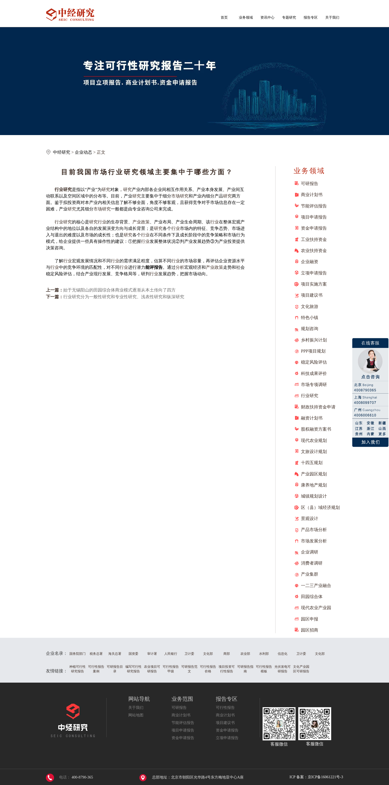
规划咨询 (309, 328)
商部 (226, 654)
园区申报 (309, 619)
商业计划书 (312, 194)
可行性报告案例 (96, 669)
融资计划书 (312, 418)
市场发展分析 (314, 541)
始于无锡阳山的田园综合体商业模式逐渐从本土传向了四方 (119, 290)
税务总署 (96, 654)
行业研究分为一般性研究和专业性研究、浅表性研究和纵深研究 (123, 296)
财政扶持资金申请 (318, 407)
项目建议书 (312, 295)
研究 (67, 189)
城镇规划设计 (314, 496)
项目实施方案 (314, 284)
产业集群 (309, 574)
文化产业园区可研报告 (301, 669)
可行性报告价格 (208, 669)
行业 (59, 189)
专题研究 (289, 17)
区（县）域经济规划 (320, 507)
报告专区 (311, 17)
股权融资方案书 (316, 429)
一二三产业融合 (316, 585)
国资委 (133, 654)
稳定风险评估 (314, 362)
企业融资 (309, 261)
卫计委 (189, 654)
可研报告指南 (245, 669)
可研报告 (309, 183)
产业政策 (141, 222)
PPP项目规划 (313, 351)
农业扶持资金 (314, 250)
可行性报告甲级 (171, 669)
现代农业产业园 (316, 607)
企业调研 (309, 552)
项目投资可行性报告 (227, 669)
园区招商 (309, 630)
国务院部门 (77, 654)
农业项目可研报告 (152, 669)
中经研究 (61, 152)
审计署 (152, 654)
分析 (180, 267)
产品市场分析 (314, 529)
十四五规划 (312, 462)
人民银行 (170, 654)
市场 (175, 196)
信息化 (282, 654)
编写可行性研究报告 (133, 669)
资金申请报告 (314, 228)
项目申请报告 (314, 217)
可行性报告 (225, 708)
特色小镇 (309, 317)
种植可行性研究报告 (77, 669)
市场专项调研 (314, 384)
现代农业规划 (314, 440)
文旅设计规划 (314, 451)
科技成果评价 (314, 373)
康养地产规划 (314, 485)
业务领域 (246, 17)
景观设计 (309, 518)
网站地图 (135, 715)
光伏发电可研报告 (282, 669)
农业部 (245, 654)
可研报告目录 (115, 669)
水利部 (264, 654)
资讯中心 (267, 17)
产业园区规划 (314, 474)
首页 (224, 17)
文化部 (208, 654)
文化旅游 (309, 306)
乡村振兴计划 (314, 340)
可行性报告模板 (264, 669)
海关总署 (114, 654)
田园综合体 (312, 596)
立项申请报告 (314, 273)
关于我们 (332, 17)
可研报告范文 (189, 669)
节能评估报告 (314, 206)
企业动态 (83, 152)
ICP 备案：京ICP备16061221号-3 (316, 777)
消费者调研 (312, 563)
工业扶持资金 (314, 239)
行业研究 (309, 395)
